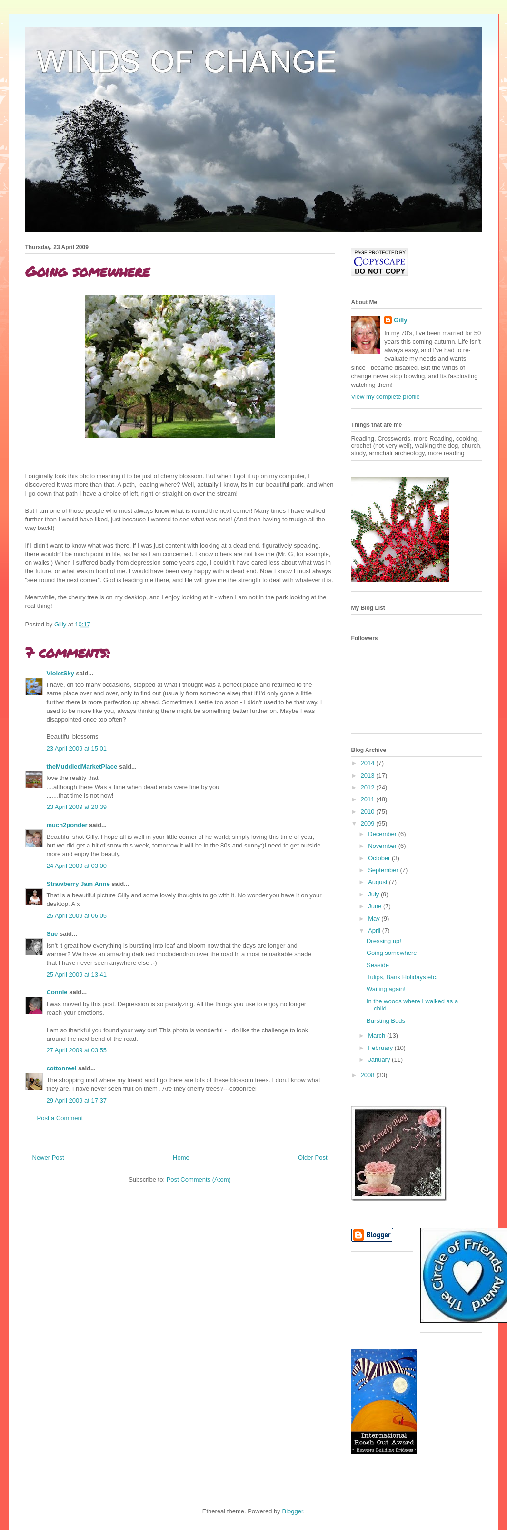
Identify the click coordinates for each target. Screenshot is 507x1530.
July (374, 894)
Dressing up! (384, 940)
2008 (369, 1074)
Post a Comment (60, 1118)
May (374, 918)
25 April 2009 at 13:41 (77, 974)
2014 (369, 763)
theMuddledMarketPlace (82, 766)
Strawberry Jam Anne (78, 883)
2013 (369, 775)
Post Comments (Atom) (199, 1179)
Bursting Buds (386, 1020)
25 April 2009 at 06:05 (77, 915)
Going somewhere (392, 952)
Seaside (378, 965)
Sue (52, 933)
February (381, 1047)
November (383, 845)
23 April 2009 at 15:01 (77, 748)
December (383, 833)
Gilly (400, 320)
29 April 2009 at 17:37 (77, 1100)
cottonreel (62, 1068)
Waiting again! (386, 988)
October (380, 858)
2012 (369, 787)
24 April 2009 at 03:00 (77, 865)
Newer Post (48, 1157)
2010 (369, 811)
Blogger (292, 1511)
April (375, 930)
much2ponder (67, 824)
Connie (57, 992)
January (380, 1059)
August (378, 881)
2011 (369, 799)
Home (181, 1157)
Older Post (312, 1157)
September (384, 870)
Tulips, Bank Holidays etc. (402, 977)
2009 (369, 823)
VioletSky (60, 673)
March (377, 1035)
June (375, 906)
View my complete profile (385, 396)
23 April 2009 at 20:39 (77, 806)
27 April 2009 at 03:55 (77, 1050)
